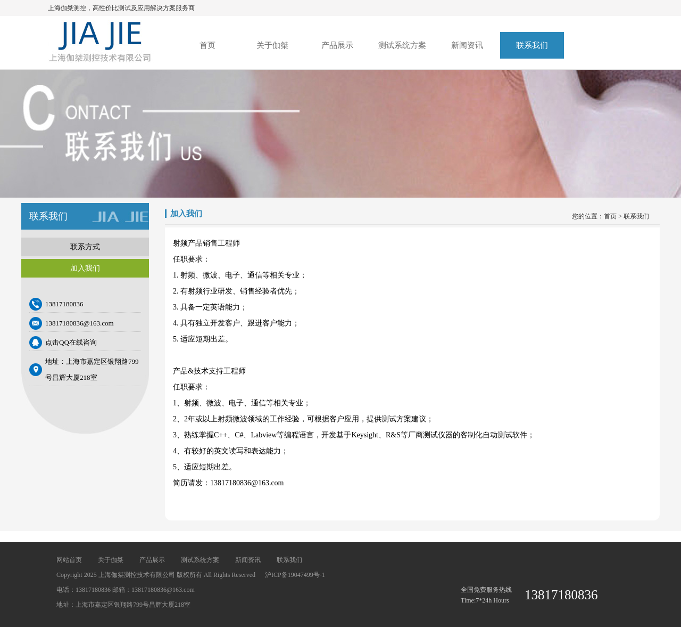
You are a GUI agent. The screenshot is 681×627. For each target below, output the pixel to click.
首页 (207, 45)
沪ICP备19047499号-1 (295, 575)
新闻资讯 (467, 45)
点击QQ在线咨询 (71, 342)
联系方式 (85, 247)
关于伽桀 (272, 45)
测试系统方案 (402, 45)
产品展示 (337, 45)
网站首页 (69, 560)
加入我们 (85, 268)
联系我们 (532, 45)
